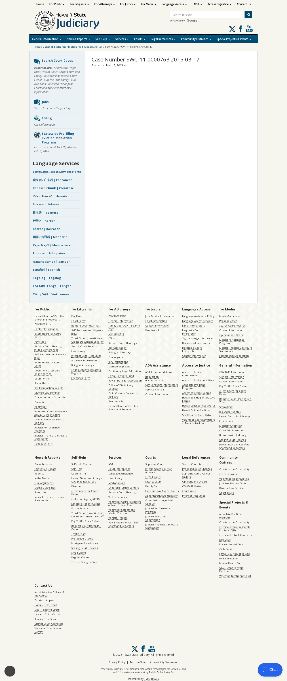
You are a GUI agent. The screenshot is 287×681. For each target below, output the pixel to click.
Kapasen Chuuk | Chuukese (53, 188)
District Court (153, 481)
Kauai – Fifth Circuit (45, 619)
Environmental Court (231, 544)
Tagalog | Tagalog (47, 278)
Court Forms (41, 378)
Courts (140, 39)
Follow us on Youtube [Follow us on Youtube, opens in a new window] (249, 28)
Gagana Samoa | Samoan (51, 261)
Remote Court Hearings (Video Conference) (48, 348)
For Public (57, 4)
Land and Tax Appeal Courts (162, 491)
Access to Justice (219, 4)
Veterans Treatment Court (235, 576)
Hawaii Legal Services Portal (198, 405)
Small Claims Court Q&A (196, 415)
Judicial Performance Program (47, 429)
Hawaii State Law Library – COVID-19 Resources (86, 479)
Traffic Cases (78, 534)
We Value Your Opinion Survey (48, 630)
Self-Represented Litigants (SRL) (50, 356)
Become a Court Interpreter (192, 349)
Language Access (174, 4)
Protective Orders (82, 538)
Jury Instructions (118, 361)
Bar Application (117, 347)
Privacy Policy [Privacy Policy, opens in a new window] (117, 662)
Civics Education (228, 474)
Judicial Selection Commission (155, 518)
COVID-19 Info (42, 324)
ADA (198, 4)
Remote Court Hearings (85, 325)
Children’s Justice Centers (123, 487)
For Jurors (128, 4)
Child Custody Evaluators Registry (49, 421)
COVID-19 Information (232, 372)
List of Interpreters (193, 325)
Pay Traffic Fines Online (233, 386)
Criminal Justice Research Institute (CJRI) (234, 528)
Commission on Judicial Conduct (159, 502)
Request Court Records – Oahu (86, 527)
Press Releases (43, 402)
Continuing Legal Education (124, 371)
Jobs (41, 102)
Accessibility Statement (164, 662)
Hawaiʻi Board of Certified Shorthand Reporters (49, 317)
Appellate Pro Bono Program (193, 386)
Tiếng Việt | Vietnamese (51, 294)
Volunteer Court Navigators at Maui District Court (50, 413)
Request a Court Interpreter (191, 332)
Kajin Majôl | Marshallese (51, 245)
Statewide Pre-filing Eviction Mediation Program (54, 137)
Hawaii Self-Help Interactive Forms (198, 399)
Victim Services (80, 508)
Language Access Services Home (57, 172)
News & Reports (78, 39)
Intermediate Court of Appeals (158, 470)
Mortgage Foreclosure (84, 543)
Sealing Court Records (232, 439)
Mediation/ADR (117, 483)
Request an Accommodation (155, 378)
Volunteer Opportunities (234, 478)
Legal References (163, 39)
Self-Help (102, 39)
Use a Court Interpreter (196, 343)
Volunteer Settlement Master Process (121, 511)
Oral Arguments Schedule (49, 397)
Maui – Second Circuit (47, 609)
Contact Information (46, 329)
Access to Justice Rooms (196, 392)
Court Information (156, 321)
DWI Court (225, 539)
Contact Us (244, 4)
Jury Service (226, 421)
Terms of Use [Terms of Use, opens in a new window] (138, 662)
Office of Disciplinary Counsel (120, 387)
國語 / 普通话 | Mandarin (50, 237)
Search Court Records (84, 346)
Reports (39, 473)
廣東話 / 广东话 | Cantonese (52, 180)
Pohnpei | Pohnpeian (49, 253)
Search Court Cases (53, 61)
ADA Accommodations (158, 372)
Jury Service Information (160, 316)
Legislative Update (45, 468)
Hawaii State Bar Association (125, 380)
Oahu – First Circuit (45, 605)
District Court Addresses (48, 623)
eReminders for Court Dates (47, 335)
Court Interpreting (119, 468)
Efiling (43, 118)
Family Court (152, 486)
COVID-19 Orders (192, 486)
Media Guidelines (229, 316)
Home (40, 4)
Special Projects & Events (234, 39)
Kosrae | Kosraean (46, 229)
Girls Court (225, 549)
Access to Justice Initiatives (198, 380)
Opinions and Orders (231, 335)
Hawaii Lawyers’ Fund (121, 375)
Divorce (76, 486)
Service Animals (154, 389)
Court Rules (189, 491)
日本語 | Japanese (45, 213)
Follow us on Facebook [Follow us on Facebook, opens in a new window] (240, 28)
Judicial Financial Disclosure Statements (50, 437)
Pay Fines (40, 341)
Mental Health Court (231, 563)
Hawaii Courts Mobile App (234, 416)
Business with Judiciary (232, 435)
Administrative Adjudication (161, 495)
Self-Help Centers (81, 464)
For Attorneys (104, 4)
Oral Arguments (117, 357)
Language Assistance (120, 473)
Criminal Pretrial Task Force (236, 535)
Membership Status (120, 366)
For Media (148, 4)
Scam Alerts (41, 383)
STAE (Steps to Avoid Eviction (231, 569)
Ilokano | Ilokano (46, 204)
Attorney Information (84, 360)
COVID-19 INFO (117, 316)
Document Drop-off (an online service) (48, 372)
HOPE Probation (228, 558)
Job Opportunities (230, 411)
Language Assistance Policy (198, 316)
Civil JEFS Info (116, 333)
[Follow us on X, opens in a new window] (232, 29)
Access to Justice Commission (192, 373)
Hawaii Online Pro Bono (196, 410)
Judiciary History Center (233, 483)
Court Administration (231, 430)
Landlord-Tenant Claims (85, 503)
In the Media (41, 478)
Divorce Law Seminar (47, 392)
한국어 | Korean (44, 221)
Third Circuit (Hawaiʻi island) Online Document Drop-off (87, 340)
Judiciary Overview (230, 425)
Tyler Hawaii (151, 679)
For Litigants (79, 4)
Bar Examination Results (48, 388)
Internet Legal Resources (86, 355)
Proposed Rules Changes (197, 468)
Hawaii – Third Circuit (47, 614)
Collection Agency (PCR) (85, 499)
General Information (46, 39)
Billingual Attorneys (119, 352)
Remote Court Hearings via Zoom (235, 400)
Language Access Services (197, 321)
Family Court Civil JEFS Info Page (124, 327)
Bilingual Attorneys (82, 365)
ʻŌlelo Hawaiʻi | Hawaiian (51, 196)
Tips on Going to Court (84, 562)
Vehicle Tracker (117, 517)
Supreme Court (154, 464)
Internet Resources (193, 495)
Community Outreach (196, 39)
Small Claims (78, 552)
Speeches (40, 492)
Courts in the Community (234, 469)
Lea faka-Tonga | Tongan (52, 286)
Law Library (78, 351)
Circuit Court (152, 477)
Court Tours (226, 492)
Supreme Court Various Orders (196, 475)
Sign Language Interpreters (198, 338)
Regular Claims (80, 557)
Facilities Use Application (234, 355)
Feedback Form (43, 443)
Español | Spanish (46, 270)
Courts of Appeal (44, 600)
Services (122, 39)
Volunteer (40, 406)
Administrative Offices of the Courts (49, 593)
